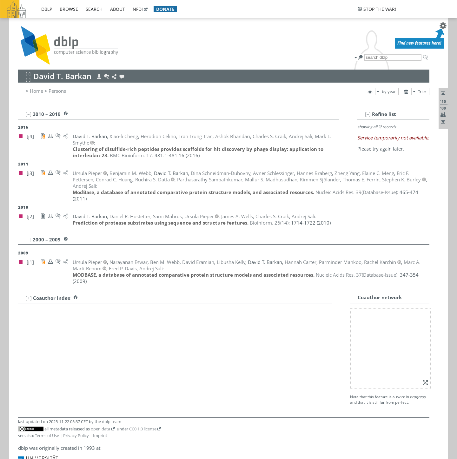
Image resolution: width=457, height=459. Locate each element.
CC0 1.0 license (142, 429)
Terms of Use (47, 435)
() (356, 192)
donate (165, 9)
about (117, 9)
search (94, 9)
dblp (46, 9)
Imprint (100, 435)
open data (100, 429)
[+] (29, 298)
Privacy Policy (76, 435)
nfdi (138, 9)
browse (69, 9)
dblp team (111, 421)
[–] (368, 114)
